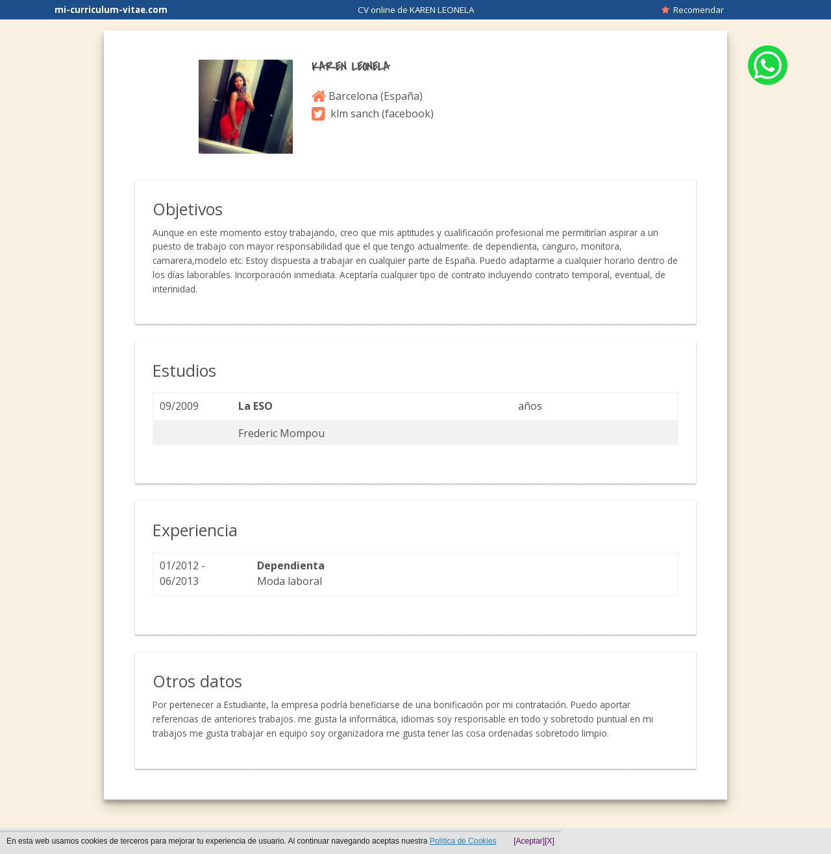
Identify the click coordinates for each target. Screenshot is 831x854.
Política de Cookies (463, 841)
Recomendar (693, 10)
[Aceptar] (529, 841)
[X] (549, 841)
